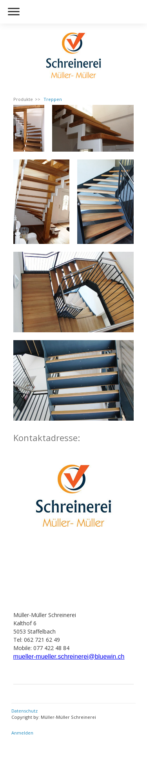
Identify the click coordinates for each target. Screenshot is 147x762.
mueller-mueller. (35, 656)
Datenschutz (24, 711)
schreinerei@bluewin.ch (91, 656)
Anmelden (22, 733)
